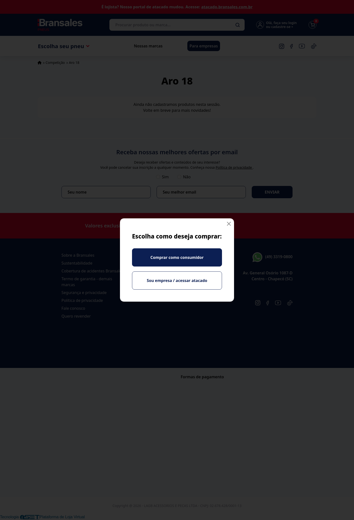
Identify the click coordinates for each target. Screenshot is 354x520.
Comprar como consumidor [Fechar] (177, 257)
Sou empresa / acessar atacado (177, 280)
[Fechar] (229, 224)
